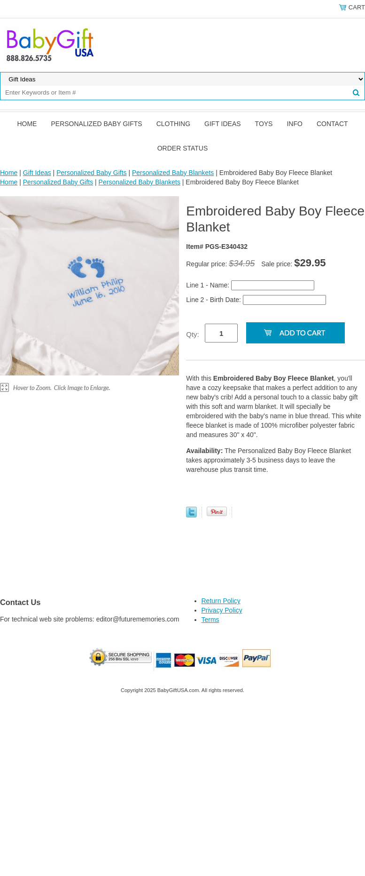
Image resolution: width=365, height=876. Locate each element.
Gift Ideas (222, 123)
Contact (332, 123)
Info (294, 123)
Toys (264, 123)
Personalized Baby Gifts (96, 123)
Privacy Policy (222, 610)
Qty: (192, 334)
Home (27, 123)
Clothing (173, 123)
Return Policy (221, 601)
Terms (210, 619)
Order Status (182, 148)
